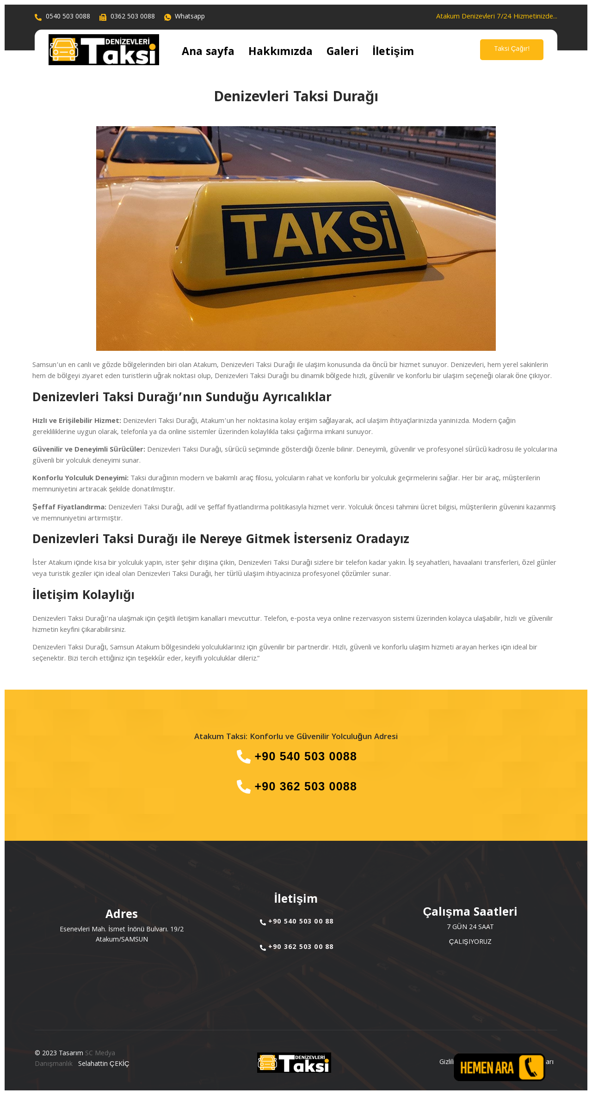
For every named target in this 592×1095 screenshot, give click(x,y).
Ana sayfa (201, 53)
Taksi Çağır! (512, 49)
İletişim (346, 53)
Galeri (306, 53)
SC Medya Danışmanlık (75, 1059)
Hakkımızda (258, 53)
